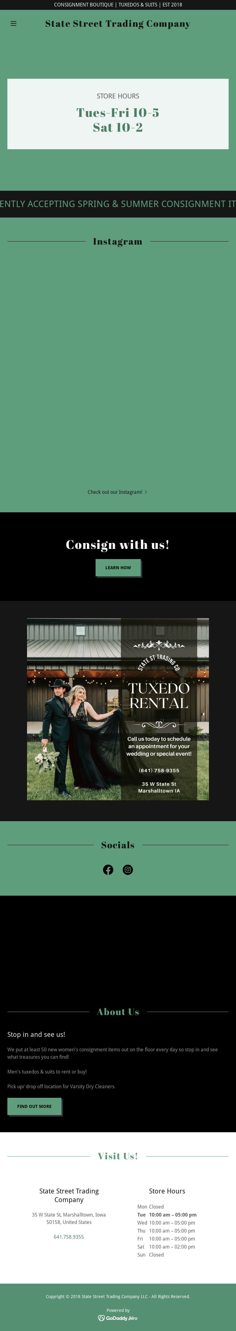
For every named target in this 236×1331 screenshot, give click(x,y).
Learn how (118, 567)
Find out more (34, 1106)
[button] (24, 23)
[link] (118, 25)
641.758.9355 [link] (69, 1237)
